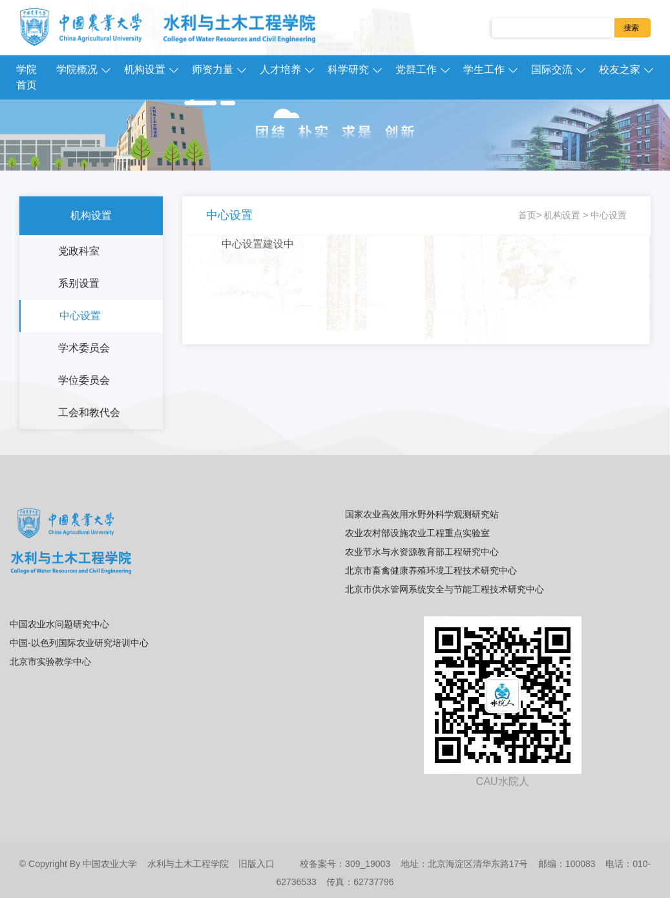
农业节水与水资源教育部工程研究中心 (422, 552)
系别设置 (78, 283)
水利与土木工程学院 (188, 864)
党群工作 (416, 69)
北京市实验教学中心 (50, 661)
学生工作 (484, 69)
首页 (527, 215)
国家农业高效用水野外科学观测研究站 (422, 514)
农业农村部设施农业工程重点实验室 (417, 533)
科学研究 (348, 69)
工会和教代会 (89, 412)
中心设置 (80, 315)
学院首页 (26, 77)
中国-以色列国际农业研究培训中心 (79, 643)
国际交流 (551, 69)
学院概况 (77, 69)
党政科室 (78, 250)
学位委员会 (84, 380)
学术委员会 (84, 347)
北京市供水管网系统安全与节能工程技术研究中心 (444, 589)
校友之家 (619, 69)
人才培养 (280, 69)
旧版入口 (256, 864)
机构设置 (144, 69)
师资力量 (212, 69)
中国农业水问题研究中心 (59, 624)
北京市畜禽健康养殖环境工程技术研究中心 (431, 570)
